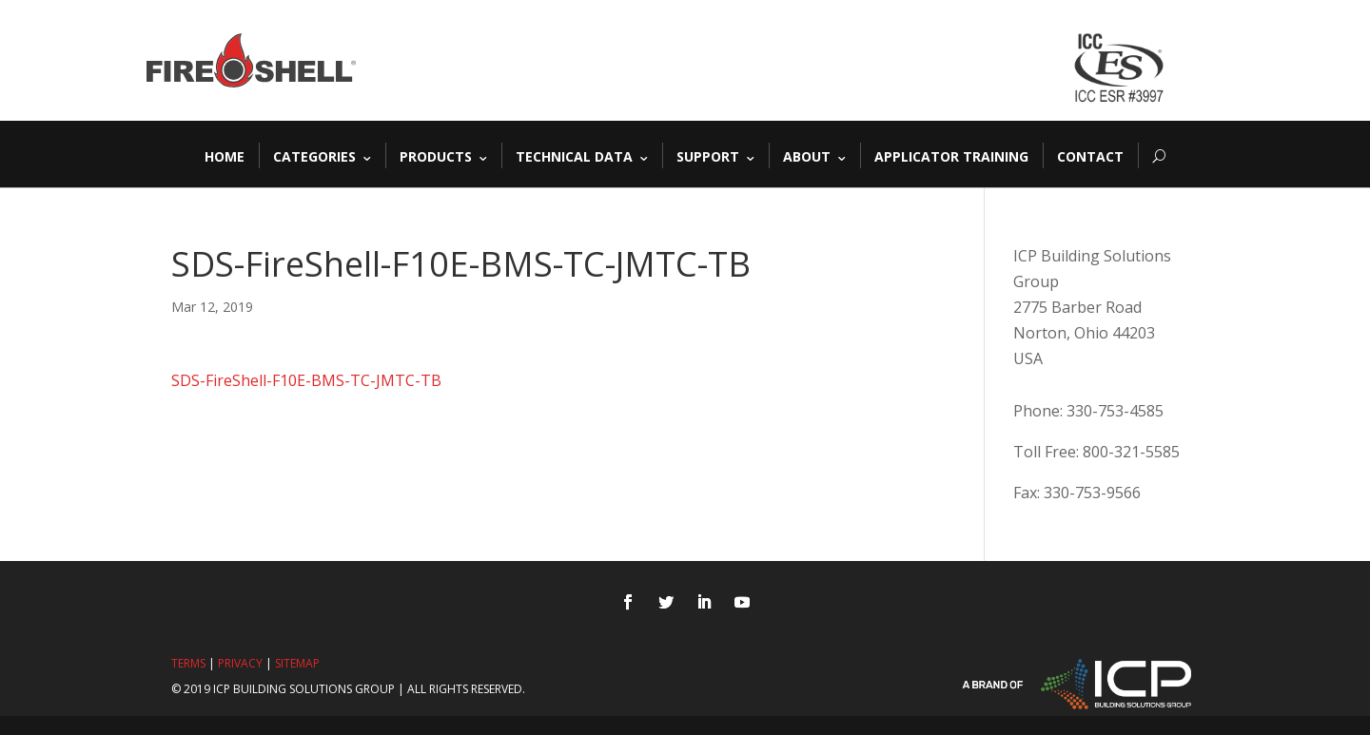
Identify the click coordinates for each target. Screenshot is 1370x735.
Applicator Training (951, 155)
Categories (314, 155)
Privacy (240, 663)
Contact (1090, 155)
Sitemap (297, 663)
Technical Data (574, 155)
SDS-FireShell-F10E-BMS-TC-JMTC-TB (306, 380)
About (807, 155)
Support (707, 155)
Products (436, 155)
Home (225, 155)
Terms (188, 663)
